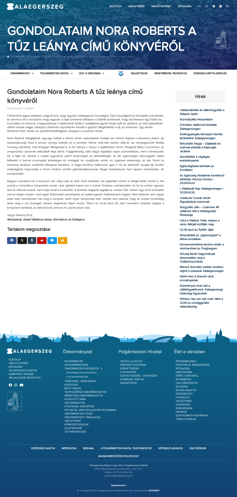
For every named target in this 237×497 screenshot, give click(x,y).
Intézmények (183, 379)
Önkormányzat (20, 73)
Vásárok (181, 412)
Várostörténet (161, 6)
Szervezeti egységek (133, 365)
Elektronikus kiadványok (192, 415)
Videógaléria (184, 372)
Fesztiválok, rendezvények (193, 365)
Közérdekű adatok (132, 379)
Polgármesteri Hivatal (54, 73)
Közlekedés (183, 405)
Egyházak (182, 386)
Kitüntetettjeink (75, 399)
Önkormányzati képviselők (82, 368)
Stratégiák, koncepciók (80, 406)
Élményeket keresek (21, 374)
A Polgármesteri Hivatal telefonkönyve (126, 448)
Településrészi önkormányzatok (86, 392)
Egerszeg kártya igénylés (210, 73)
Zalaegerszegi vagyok (23, 370)
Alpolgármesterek (76, 365)
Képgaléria (185, 6)
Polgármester (74, 361)
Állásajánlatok (186, 390)
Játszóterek (184, 401)
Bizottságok (73, 388)
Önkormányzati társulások (83, 417)
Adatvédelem (197, 448)
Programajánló (186, 361)
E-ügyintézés (128, 372)
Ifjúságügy (183, 397)
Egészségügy (184, 394)
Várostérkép (136, 6)
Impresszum (69, 448)
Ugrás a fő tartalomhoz (221, 1)
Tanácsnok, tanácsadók (80, 381)
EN (199, 6)
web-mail (88, 448)
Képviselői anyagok (170, 448)
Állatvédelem (73, 428)
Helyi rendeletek (75, 403)
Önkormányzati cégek (79, 414)
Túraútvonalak (186, 419)
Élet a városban (89, 73)
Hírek (35, 57)
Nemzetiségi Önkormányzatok (84, 395)
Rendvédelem (184, 408)
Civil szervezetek (187, 383)
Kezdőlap (115, 6)
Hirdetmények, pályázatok (170, 73)
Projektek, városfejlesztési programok (91, 410)
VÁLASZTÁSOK (139, 73)
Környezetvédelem (76, 424)
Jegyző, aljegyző (131, 361)
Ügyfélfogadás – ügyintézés (138, 376)
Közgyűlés (71, 385)
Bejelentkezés (118, 485)
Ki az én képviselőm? (77, 377)
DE (206, 6)
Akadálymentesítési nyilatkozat (118, 456)
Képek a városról (187, 376)
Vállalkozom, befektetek (25, 378)
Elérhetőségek (129, 368)
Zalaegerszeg (35, 6)
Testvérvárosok (75, 432)
